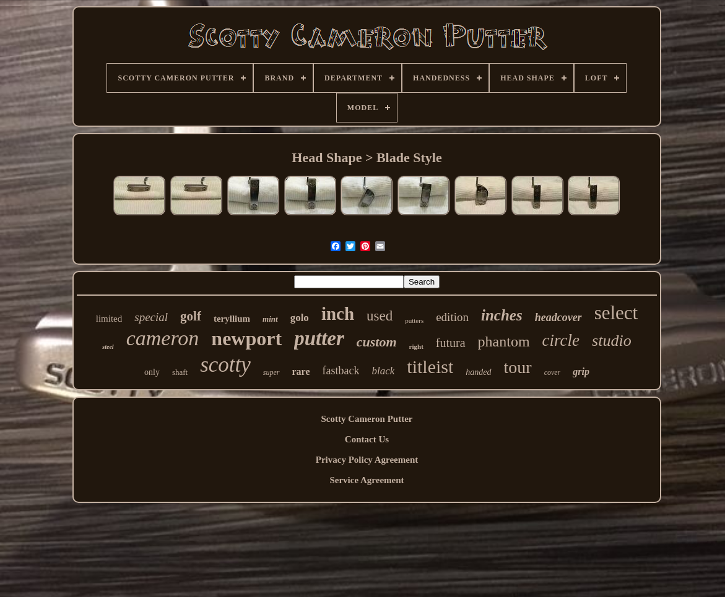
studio (612, 341)
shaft (180, 372)
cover (552, 372)
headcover (558, 317)
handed (478, 372)
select (616, 313)
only (152, 372)
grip (581, 371)
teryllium (232, 319)
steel (107, 346)
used (380, 316)
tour (518, 367)
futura (451, 343)
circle (561, 340)
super (271, 372)
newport (246, 338)
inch (337, 314)
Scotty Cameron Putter (366, 419)
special (151, 317)
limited (109, 319)
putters (414, 320)
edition (452, 317)
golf (190, 316)
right (416, 346)
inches (502, 315)
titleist (430, 366)
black (382, 371)
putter (319, 338)
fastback (341, 370)
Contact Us (367, 439)
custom (377, 342)
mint (270, 319)
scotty (225, 365)
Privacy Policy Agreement (367, 460)
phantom (504, 341)
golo (299, 318)
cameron (162, 338)
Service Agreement (366, 480)
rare (301, 371)
